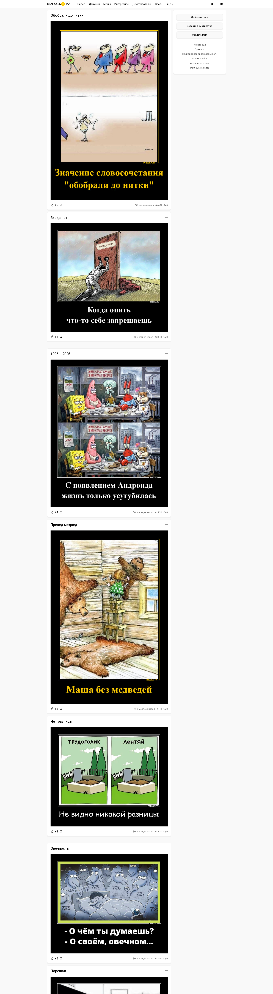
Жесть (158, 4)
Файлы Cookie (199, 58)
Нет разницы (61, 721)
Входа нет (59, 218)
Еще (169, 4)
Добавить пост (199, 17)
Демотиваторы (141, 4)
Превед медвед (64, 525)
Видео (81, 4)
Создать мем (199, 34)
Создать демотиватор (199, 25)
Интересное (121, 4)
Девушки (94, 4)
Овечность (60, 848)
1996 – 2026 (60, 354)
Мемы (107, 4)
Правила (200, 49)
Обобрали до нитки (67, 15)
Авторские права (199, 63)
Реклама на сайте (199, 67)
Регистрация (199, 44)
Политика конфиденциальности (199, 54)
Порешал (58, 971)
